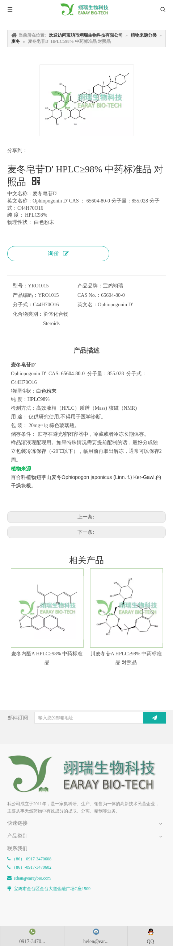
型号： (20, 285)
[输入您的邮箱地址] (93, 717)
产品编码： (25, 295)
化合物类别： (28, 314)
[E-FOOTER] (13, 761)
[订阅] (154, 718)
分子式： (23, 304)
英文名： (87, 304)
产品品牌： (90, 285)
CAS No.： (89, 295)
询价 (58, 253)
